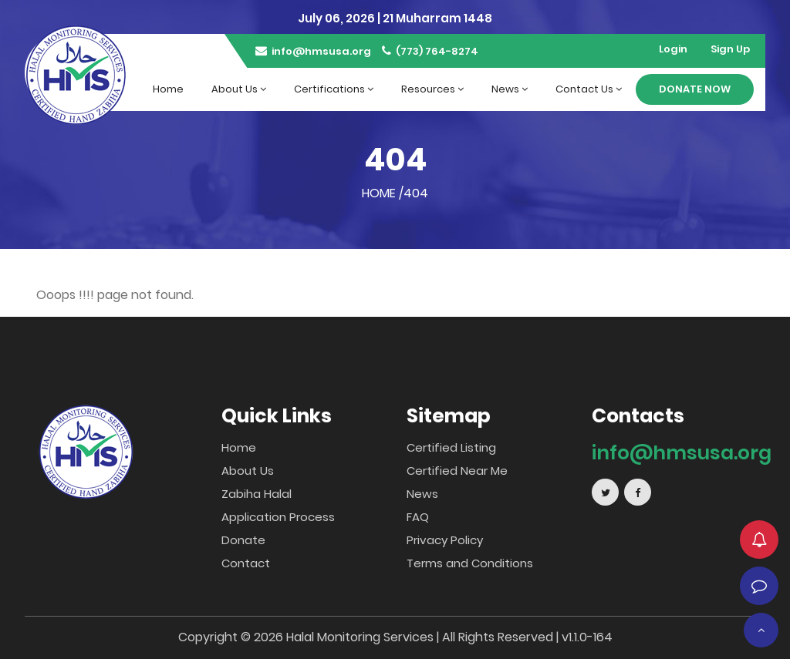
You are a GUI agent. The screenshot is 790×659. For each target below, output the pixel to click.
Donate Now (695, 89)
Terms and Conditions (470, 563)
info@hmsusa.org (313, 51)
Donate (243, 540)
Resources (432, 89)
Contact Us (588, 89)
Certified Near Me (457, 470)
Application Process (278, 517)
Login (673, 49)
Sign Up (730, 49)
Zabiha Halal (256, 494)
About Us (238, 89)
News (509, 89)
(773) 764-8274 (430, 51)
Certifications (333, 89)
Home (168, 89)
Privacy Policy (445, 540)
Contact (245, 563)
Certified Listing (451, 447)
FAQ (418, 517)
